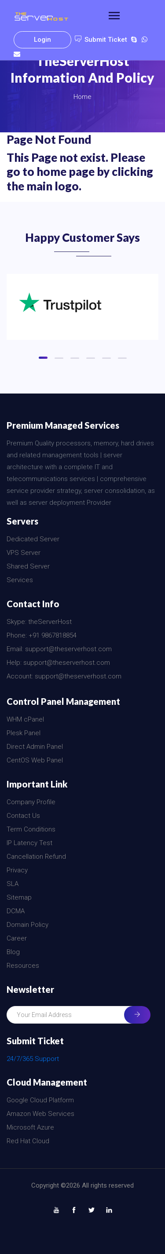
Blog (13, 952)
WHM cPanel (25, 719)
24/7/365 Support (33, 1059)
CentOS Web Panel (35, 760)
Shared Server (28, 566)
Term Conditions (31, 829)
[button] (43, 357)
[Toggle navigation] (114, 16)
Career (17, 938)
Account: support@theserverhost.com (64, 676)
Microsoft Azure (30, 1127)
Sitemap (19, 897)
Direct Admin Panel (35, 747)
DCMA (16, 911)
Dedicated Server (33, 539)
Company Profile (31, 802)
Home (82, 97)
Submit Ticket (101, 40)
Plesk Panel (23, 733)
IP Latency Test (29, 843)
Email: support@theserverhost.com (59, 649)
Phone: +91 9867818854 (42, 635)
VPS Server (23, 553)
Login (42, 40)
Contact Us (23, 816)
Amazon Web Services (40, 1114)
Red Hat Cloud (28, 1141)
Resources (23, 966)
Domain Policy (27, 925)
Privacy (17, 870)
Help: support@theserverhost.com (58, 663)
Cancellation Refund (36, 856)
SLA (12, 884)
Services (20, 580)
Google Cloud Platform (40, 1100)
